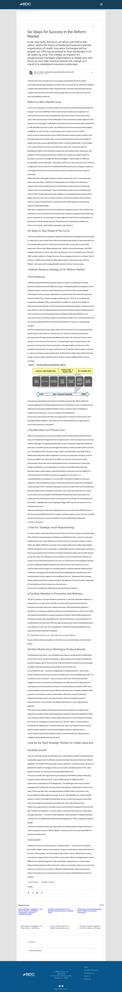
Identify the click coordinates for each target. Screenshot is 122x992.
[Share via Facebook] (28, 893)
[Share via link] (42, 893)
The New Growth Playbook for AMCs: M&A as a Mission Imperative (90, 927)
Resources (87, 979)
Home (86, 967)
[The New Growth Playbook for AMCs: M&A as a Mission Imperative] (90, 915)
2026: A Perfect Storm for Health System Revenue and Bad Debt (59, 927)
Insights (30, 886)
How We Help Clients (91, 970)
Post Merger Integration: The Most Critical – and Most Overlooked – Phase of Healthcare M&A (31, 927)
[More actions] (93, 27)
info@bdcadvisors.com (61, 971)
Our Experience (89, 973)
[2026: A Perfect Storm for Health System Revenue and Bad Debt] (61, 915)
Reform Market (33, 882)
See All (102, 905)
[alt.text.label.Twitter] (62, 986)
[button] (101, 4)
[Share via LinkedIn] (37, 893)
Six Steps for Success (47, 882)
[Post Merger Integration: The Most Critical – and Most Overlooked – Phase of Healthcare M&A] (32, 915)
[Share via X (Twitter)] (33, 893)
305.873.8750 (61, 974)
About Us (87, 976)
